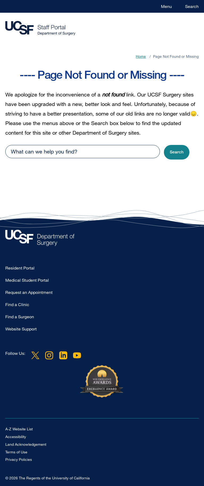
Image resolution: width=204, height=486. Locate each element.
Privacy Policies (18, 459)
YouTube (77, 355)
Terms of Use (16, 452)
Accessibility (15, 436)
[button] (176, 152)
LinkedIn (63, 355)
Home (141, 56)
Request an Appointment (29, 292)
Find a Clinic (17, 304)
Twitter (35, 355)
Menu (166, 6)
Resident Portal (20, 268)
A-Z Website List (19, 429)
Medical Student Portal (27, 280)
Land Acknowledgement (25, 444)
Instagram (49, 355)
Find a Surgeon (19, 316)
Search (192, 6)
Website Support (21, 329)
